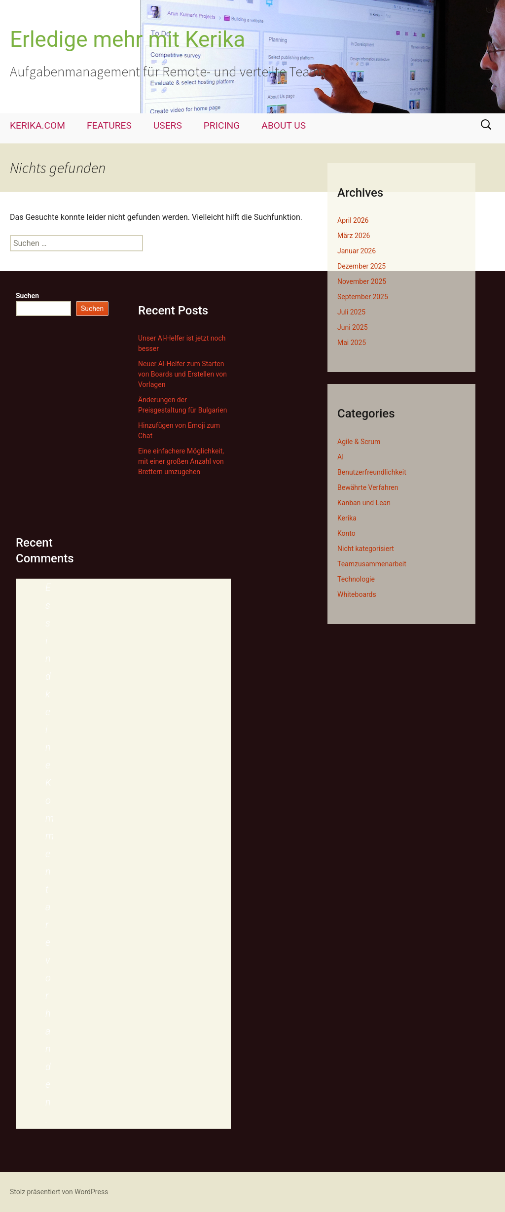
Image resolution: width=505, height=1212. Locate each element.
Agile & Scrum (358, 442)
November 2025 (361, 281)
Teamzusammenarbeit (371, 564)
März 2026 (353, 236)
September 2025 (362, 297)
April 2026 (353, 220)
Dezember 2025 (361, 266)
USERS (167, 125)
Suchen (27, 296)
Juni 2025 (352, 327)
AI (340, 457)
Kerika (347, 518)
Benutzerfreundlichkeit (371, 472)
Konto (346, 533)
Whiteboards (356, 594)
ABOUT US (283, 125)
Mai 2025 (351, 342)
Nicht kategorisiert (365, 549)
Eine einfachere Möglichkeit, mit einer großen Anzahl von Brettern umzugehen (181, 461)
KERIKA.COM (37, 125)
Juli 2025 (351, 312)
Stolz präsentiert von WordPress (59, 1192)
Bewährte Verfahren (367, 487)
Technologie (356, 579)
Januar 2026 (356, 251)
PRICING (222, 125)
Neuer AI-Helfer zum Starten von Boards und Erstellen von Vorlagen (182, 374)
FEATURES (109, 125)
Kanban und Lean (364, 503)
